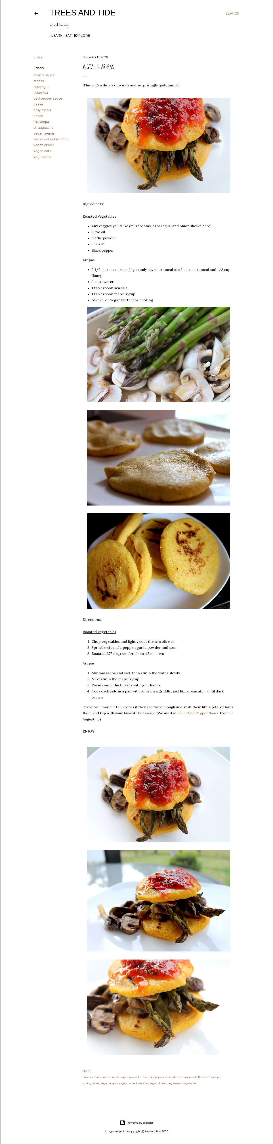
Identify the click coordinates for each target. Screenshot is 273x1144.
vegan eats (42, 151)
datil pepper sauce (48, 98)
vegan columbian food (51, 139)
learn (55, 36)
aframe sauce (44, 75)
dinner (38, 104)
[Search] (232, 13)
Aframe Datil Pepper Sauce (196, 713)
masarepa (41, 122)
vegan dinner (44, 145)
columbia (41, 93)
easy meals (42, 110)
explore (80, 36)
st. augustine (44, 128)
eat (67, 36)
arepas (39, 81)
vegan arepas (44, 133)
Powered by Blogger (136, 1122)
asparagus (41, 87)
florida (38, 116)
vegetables (42, 157)
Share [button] (38, 57)
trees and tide (83, 12)
